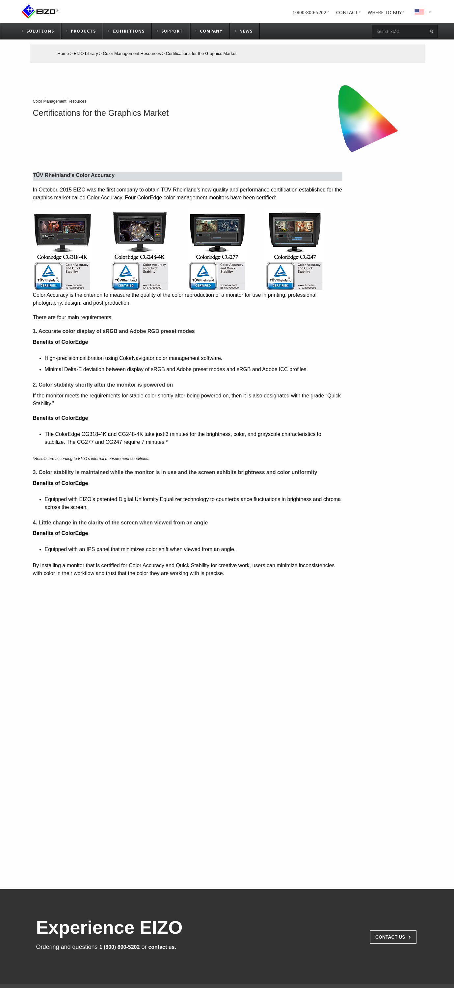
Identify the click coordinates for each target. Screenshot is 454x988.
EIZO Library (86, 53)
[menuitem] (309, 12)
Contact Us (393, 936)
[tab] (384, 12)
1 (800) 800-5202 (119, 947)
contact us (161, 947)
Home (63, 53)
